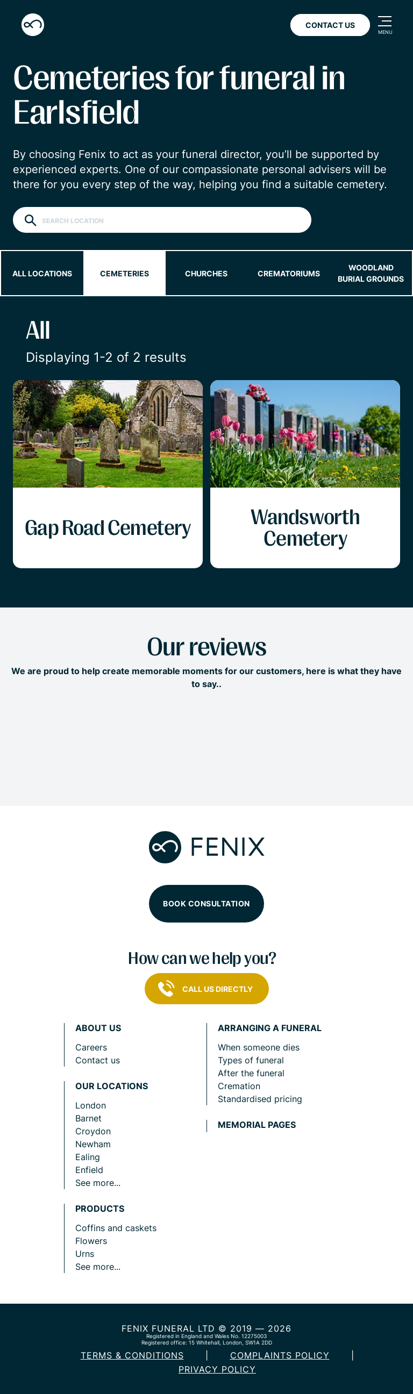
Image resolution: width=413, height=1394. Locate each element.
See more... (97, 1182)
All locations (42, 273)
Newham (93, 1144)
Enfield (89, 1169)
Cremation (239, 1086)
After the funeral (251, 1073)
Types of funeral (251, 1060)
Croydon (93, 1131)
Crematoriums (289, 273)
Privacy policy (217, 1369)
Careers (91, 1047)
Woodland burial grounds (371, 273)
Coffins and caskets (115, 1228)
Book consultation (206, 903)
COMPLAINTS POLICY (280, 1355)
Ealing (87, 1157)
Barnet (88, 1118)
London (90, 1105)
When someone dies (259, 1047)
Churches (206, 273)
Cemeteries (124, 273)
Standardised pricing (260, 1098)
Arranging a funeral (270, 1028)
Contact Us (330, 25)
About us (98, 1028)
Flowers (91, 1240)
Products (99, 1209)
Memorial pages (257, 1125)
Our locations (111, 1086)
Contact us (97, 1060)
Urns (84, 1253)
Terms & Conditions (132, 1355)
